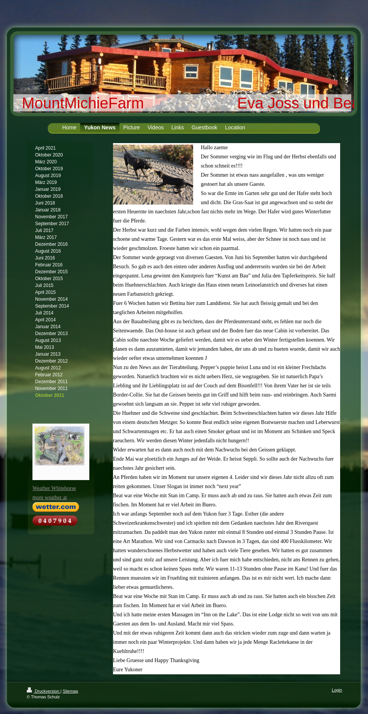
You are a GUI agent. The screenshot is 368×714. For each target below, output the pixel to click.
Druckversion (43, 691)
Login (337, 690)
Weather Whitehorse (54, 488)
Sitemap (70, 691)
